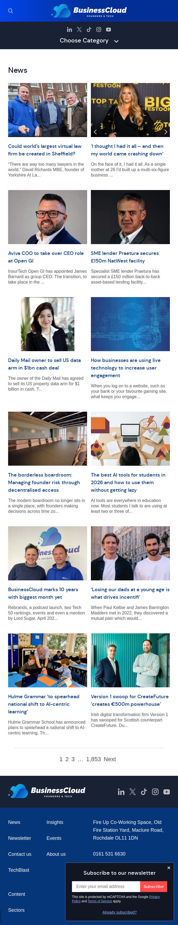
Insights (55, 822)
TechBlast (18, 870)
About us (56, 854)
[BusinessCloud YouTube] (108, 29)
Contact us (19, 854)
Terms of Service (100, 901)
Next (110, 759)
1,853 (93, 759)
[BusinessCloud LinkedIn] (69, 29)
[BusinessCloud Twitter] (79, 29)
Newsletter (19, 838)
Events (54, 838)
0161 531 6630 (109, 854)
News (14, 822)
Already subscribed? (120, 912)
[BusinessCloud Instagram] (98, 29)
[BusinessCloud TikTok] (89, 29)
